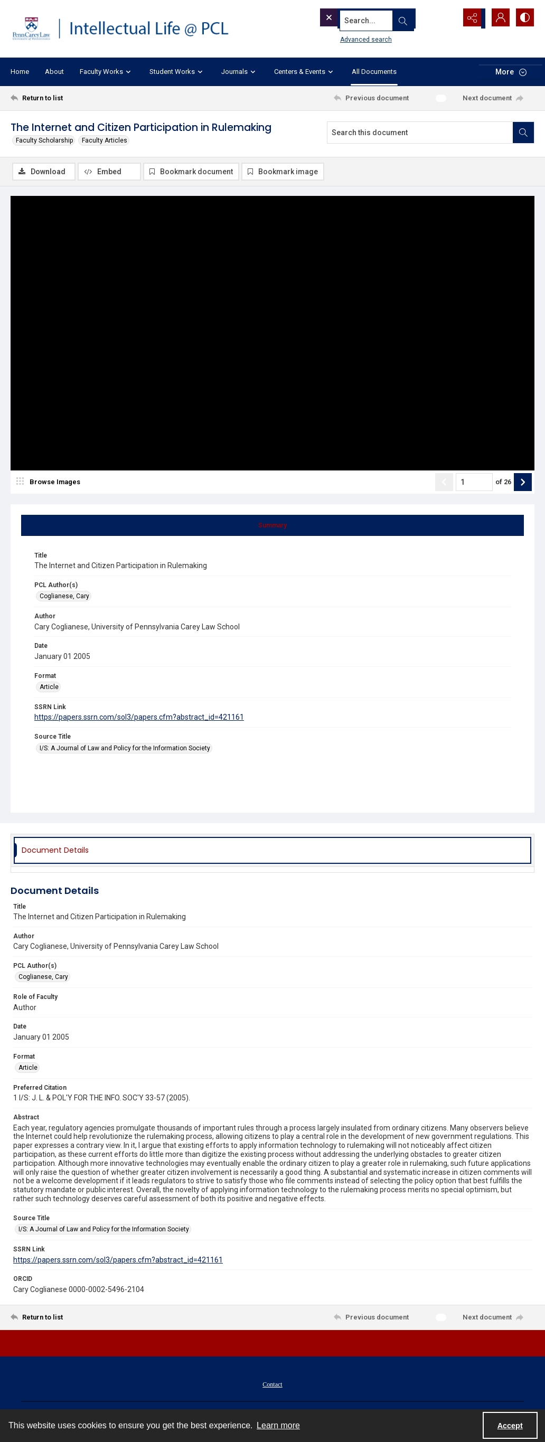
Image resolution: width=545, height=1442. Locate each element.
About (54, 72)
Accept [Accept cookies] (510, 1425)
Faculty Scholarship (44, 140)
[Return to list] (82, 98)
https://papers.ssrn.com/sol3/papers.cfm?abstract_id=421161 (139, 718)
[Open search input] (445, 18)
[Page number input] (474, 483)
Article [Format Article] (49, 688)
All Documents (374, 72)
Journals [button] (239, 71)
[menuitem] (272, 1385)
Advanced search (346, 37)
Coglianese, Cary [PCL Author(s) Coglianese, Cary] (64, 597)
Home (20, 72)
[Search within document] (523, 132)
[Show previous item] (444, 483)
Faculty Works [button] (107, 71)
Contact (272, 1385)
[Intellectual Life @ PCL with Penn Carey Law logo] (127, 29)
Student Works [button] (177, 71)
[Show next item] (523, 483)
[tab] (272, 526)
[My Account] (497, 18)
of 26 (503, 483)
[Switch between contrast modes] (524, 18)
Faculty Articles (104, 140)
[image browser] (50, 483)
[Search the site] (367, 18)
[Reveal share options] (471, 18)
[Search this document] (420, 132)
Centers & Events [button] (305, 71)
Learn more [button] (278, 1425)
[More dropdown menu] (510, 72)
